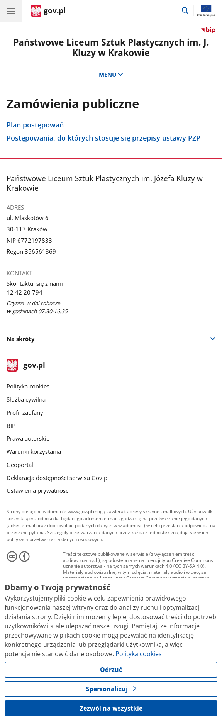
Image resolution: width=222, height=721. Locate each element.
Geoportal (20, 464)
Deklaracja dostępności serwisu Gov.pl (58, 478)
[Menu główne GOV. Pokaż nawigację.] (11, 11)
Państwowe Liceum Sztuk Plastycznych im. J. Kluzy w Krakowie (111, 47)
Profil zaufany (25, 412)
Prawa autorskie (28, 438)
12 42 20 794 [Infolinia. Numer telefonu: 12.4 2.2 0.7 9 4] (24, 292)
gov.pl (26, 365)
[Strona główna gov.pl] (48, 11)
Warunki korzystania (34, 451)
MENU (111, 74)
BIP (11, 425)
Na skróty (21, 339)
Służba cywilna (26, 399)
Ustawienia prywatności (38, 490)
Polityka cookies (28, 386)
